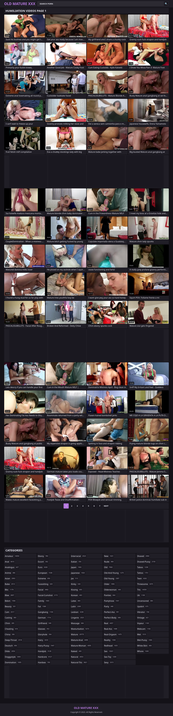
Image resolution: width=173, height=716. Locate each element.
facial (43, 590)
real (109, 623)
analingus (12, 567)
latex (76, 601)
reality (110, 640)
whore (143, 651)
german (44, 618)
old (108, 567)
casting (11, 618)
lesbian (77, 612)
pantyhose (112, 601)
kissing (77, 590)
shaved (143, 556)
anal (10, 562)
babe (10, 584)
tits (142, 590)
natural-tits (79, 662)
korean (77, 595)
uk (141, 595)
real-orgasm (113, 634)
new (109, 556)
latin (76, 606)
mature (77, 634)
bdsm (10, 601)
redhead (111, 646)
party (109, 606)
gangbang (46, 612)
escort (43, 562)
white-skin (144, 646)
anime (10, 573)
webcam (144, 629)
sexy (109, 662)
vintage (143, 618)
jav (74, 578)
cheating (11, 629)
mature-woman (81, 646)
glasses (44, 629)
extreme (44, 578)
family (44, 601)
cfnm (10, 623)
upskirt (143, 606)
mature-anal (79, 640)
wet (142, 634)
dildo (10, 651)
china (10, 634)
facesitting (45, 584)
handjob (45, 651)
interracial (78, 556)
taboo (143, 567)
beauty (10, 606)
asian (10, 578)
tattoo (143, 573)
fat (42, 606)
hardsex (44, 662)
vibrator (143, 612)
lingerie (77, 618)
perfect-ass (112, 612)
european (45, 573)
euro (43, 567)
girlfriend (45, 623)
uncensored (145, 601)
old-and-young (114, 573)
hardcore (45, 657)
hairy (43, 640)
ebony (43, 556)
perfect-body (112, 618)
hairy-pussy (46, 646)
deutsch (11, 646)
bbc (9, 590)
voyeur (143, 623)
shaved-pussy (146, 562)
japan (76, 567)
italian (76, 562)
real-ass (111, 629)
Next (106, 506)
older (109, 584)
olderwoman (112, 590)
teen (142, 578)
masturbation (80, 629)
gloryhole (45, 634)
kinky (76, 584)
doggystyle (13, 657)
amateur (12, 556)
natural (77, 657)
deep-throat (13, 640)
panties (110, 595)
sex (109, 651)
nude (109, 562)
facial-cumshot (48, 595)
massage (77, 623)
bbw (10, 595)
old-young (112, 578)
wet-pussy (145, 640)
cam (10, 612)
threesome (145, 584)
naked (76, 651)
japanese (78, 573)
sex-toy (110, 657)
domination (13, 662)
